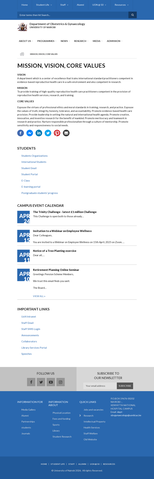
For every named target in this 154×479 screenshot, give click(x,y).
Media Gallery (28, 409)
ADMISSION (113, 41)
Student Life (42, 4)
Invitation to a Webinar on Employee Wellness (62, 230)
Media (96, 41)
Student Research (62, 436)
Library (56, 430)
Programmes (45, 41)
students (26, 427)
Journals (25, 433)
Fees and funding (61, 418)
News (64, 41)
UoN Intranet (28, 316)
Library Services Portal (34, 347)
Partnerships (28, 421)
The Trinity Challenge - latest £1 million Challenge (65, 211)
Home (25, 4)
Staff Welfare (91, 433)
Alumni (80, 4)
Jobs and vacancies (93, 409)
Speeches (26, 353)
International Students (33, 161)
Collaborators (29, 341)
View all (38, 296)
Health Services (92, 427)
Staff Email (27, 322)
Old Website (90, 439)
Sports (56, 424)
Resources (120, 4)
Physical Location (62, 412)
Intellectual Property (94, 421)
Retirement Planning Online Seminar (56, 269)
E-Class (25, 180)
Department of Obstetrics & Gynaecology (57, 24)
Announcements (30, 335)
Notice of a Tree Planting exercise (54, 250)
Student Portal (29, 174)
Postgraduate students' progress (39, 192)
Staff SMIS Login (30, 328)
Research (80, 41)
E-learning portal (30, 186)
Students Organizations (34, 155)
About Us (25, 41)
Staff (63, 4)
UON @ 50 (97, 4)
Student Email (29, 168)
